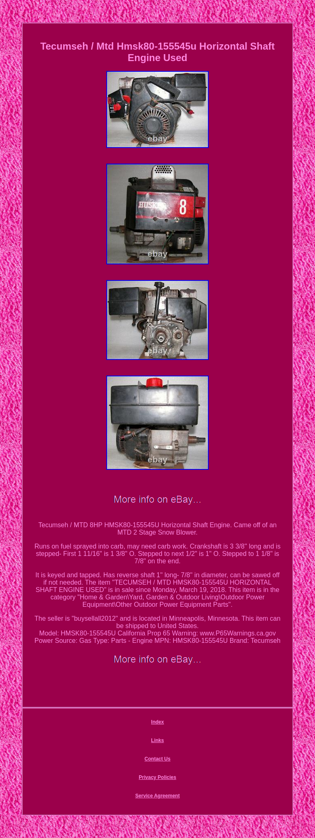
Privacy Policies (157, 777)
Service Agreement (157, 796)
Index (157, 722)
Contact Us (157, 759)
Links (157, 740)
